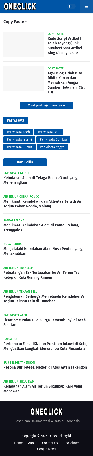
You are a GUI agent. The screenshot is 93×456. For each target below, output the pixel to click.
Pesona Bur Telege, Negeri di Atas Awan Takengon (45, 367)
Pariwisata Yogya (52, 147)
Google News (46, 449)
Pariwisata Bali (48, 132)
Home (18, 443)
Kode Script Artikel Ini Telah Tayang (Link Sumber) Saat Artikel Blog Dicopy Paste (66, 45)
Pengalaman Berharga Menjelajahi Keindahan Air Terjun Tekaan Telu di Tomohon (44, 298)
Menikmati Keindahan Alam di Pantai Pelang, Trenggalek (41, 227)
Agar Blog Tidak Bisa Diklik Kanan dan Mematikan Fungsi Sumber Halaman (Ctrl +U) (66, 82)
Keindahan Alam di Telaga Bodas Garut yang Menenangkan (40, 180)
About (32, 443)
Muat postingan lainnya (45, 105)
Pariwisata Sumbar (53, 139)
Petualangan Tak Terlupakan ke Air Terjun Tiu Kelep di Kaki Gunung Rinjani (41, 275)
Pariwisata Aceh (18, 132)
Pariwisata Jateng (19, 139)
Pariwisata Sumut (19, 147)
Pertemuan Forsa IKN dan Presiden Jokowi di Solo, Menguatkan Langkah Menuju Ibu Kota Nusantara (45, 346)
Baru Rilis (25, 162)
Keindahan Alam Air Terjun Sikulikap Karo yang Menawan (42, 388)
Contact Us (50, 443)
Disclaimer (71, 443)
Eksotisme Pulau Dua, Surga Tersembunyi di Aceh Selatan (44, 322)
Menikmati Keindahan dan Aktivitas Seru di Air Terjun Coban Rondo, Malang (42, 203)
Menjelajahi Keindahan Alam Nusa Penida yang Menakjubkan (43, 251)
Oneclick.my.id (60, 436)
